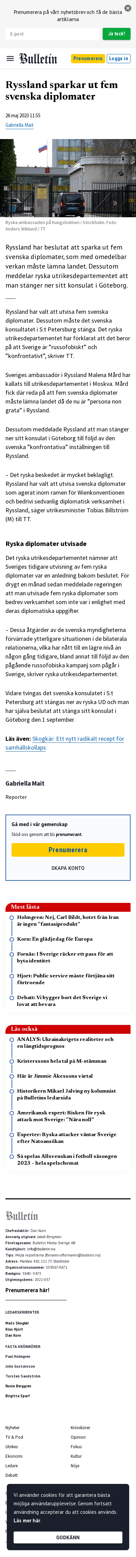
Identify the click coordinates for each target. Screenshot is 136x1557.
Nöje (75, 1466)
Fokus (76, 1447)
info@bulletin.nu (41, 1249)
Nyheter (12, 1428)
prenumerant (69, 834)
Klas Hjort (14, 1329)
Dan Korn (13, 1335)
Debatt (11, 1475)
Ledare (11, 1466)
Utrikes (11, 1447)
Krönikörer (80, 1428)
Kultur (76, 1456)
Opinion (78, 1437)
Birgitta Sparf (17, 1395)
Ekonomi (13, 1456)
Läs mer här (27, 1520)
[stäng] (128, 8)
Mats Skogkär (17, 1323)
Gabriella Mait (19, 125)
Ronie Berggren (18, 1386)
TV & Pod (14, 1437)
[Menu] (10, 58)
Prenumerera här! (27, 1290)
